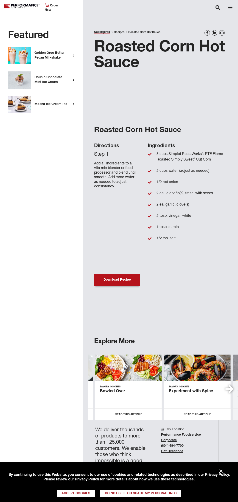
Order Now (51, 8)
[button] (229, 389)
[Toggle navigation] (217, 8)
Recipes (119, 32)
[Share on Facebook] (207, 33)
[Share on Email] (222, 33)
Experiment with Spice (191, 391)
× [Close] (221, 471)
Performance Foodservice (22, 6)
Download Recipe (117, 280)
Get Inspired (102, 32)
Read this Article (128, 414)
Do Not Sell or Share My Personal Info (141, 493)
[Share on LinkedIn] (214, 33)
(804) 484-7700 (172, 446)
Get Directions (172, 451)
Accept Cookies (76, 493)
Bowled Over (112, 391)
